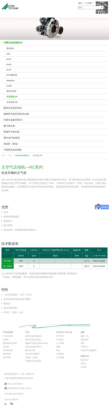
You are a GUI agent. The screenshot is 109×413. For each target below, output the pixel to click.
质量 (58, 347)
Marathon (10, 80)
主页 (3, 155)
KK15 (8, 59)
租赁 (83, 343)
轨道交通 (7, 354)
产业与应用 (8, 332)
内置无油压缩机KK (13, 42)
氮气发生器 (9, 126)
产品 (10, 155)
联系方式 (85, 356)
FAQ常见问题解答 (89, 350)
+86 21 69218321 (15, 384)
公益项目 (60, 354)
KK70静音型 (11, 75)
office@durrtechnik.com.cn (19, 388)
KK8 (8, 54)
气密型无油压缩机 (13, 150)
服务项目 (85, 339)
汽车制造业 (8, 350)
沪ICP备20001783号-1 (14, 394)
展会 (58, 350)
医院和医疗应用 (10, 343)
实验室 (6, 339)
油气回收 (7, 357)
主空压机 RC (12, 96)
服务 (80, 3)
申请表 (84, 367)
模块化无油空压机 (13, 108)
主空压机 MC (12, 102)
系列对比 (10, 48)
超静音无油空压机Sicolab (16, 114)
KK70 (8, 70)
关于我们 (60, 336)
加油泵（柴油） (11, 144)
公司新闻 (60, 357)
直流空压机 (11, 91)
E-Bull (9, 86)
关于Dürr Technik (64, 332)
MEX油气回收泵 (12, 138)
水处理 (6, 347)
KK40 (8, 64)
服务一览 (85, 336)
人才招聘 (88, 3)
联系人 (84, 363)
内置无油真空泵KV (13, 120)
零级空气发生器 (11, 132)
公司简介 (60, 339)
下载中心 (98, 3)
